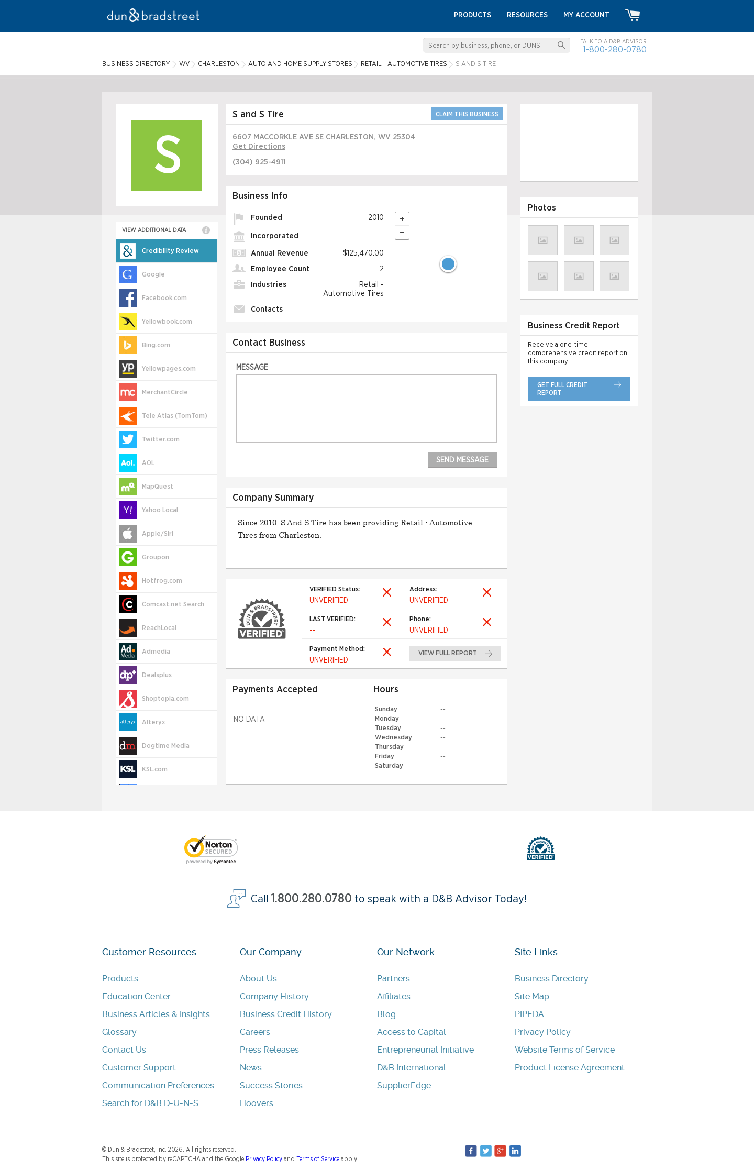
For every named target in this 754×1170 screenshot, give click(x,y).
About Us (258, 979)
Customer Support (139, 1068)
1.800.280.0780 (311, 899)
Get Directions (258, 146)
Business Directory (552, 979)
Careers (255, 1032)
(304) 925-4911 (259, 162)
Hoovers (256, 1103)
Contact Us (124, 1050)
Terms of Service (317, 1159)
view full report (448, 653)
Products (120, 979)
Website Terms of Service (565, 1050)
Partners (393, 979)
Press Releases (269, 1050)
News (251, 1068)
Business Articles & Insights (156, 1014)
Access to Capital (411, 1032)
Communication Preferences (158, 1085)
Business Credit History (286, 1014)
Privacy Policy (543, 1032)
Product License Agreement (570, 1068)
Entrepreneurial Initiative (425, 1050)
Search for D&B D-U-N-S (150, 1103)
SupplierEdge (404, 1085)
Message (252, 367)
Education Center (136, 996)
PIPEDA (529, 1014)
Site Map (532, 996)
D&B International (411, 1068)
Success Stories (271, 1085)
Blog (386, 1014)
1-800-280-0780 (615, 49)
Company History (274, 996)
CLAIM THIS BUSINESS (467, 114)
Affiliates (394, 996)
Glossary (119, 1032)
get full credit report (562, 389)
